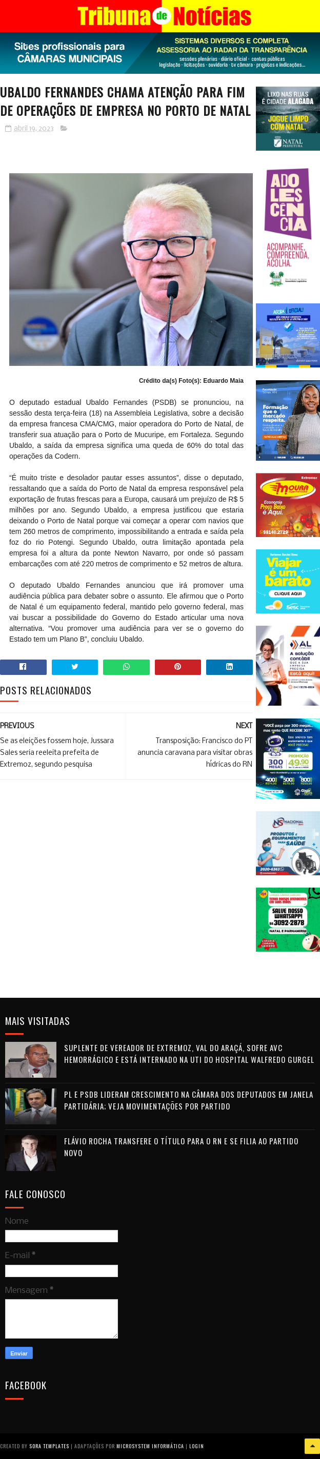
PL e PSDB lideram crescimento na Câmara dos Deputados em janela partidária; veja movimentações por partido (188, 1100)
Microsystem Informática (150, 1446)
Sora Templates (49, 1446)
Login (196, 1446)
